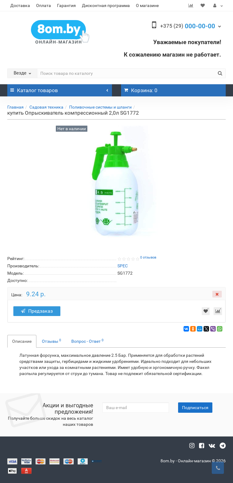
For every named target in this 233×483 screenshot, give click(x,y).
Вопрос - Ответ (87, 341)
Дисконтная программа (106, 5)
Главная (15, 107)
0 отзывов (148, 257)
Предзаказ (37, 311)
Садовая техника (46, 107)
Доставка (20, 5)
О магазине (147, 5)
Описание (22, 341)
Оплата (43, 5)
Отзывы (51, 341)
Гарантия (66, 5)
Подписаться (195, 407)
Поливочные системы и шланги (100, 107)
